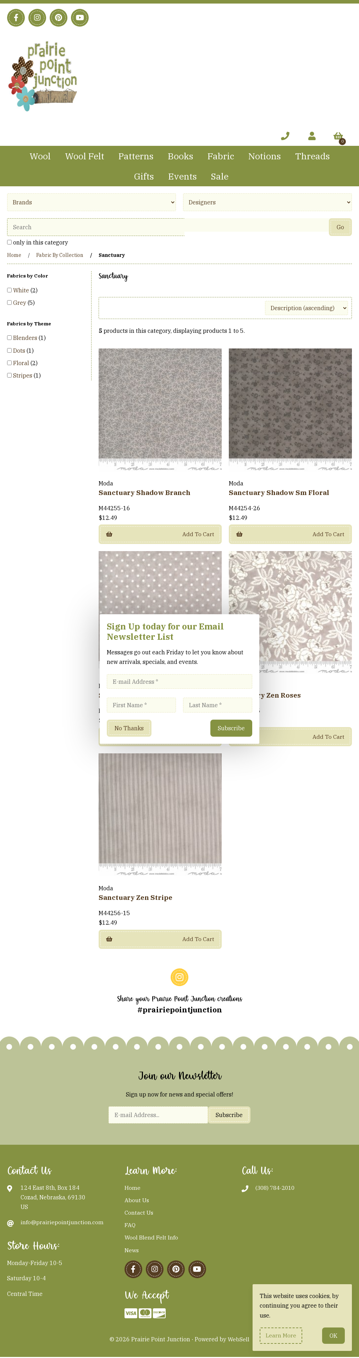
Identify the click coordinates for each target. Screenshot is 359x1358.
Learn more (281, 1335)
